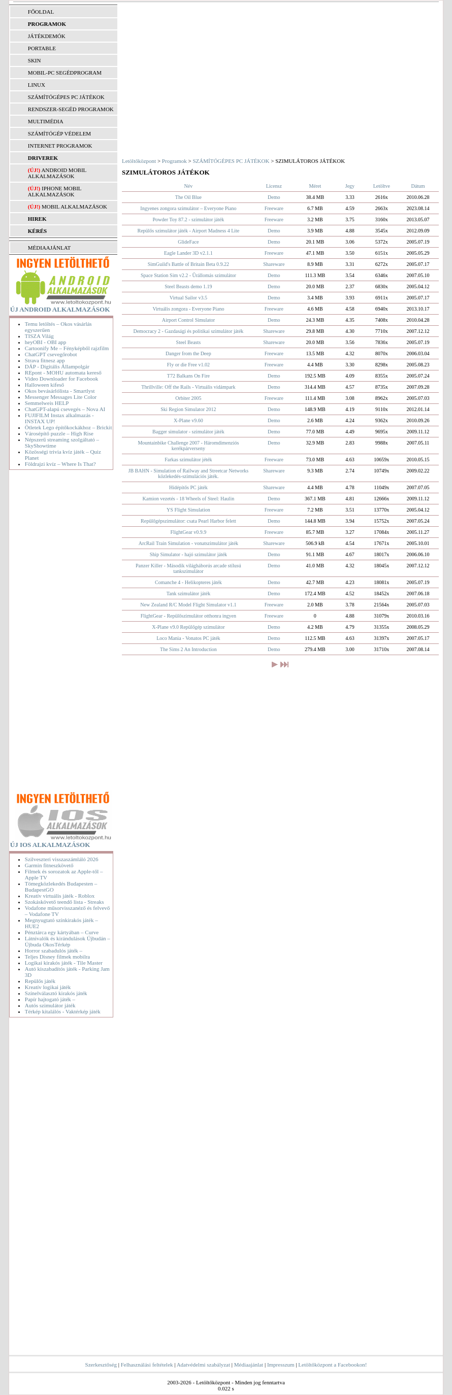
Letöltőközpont (139, 161)
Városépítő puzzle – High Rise (59, 433)
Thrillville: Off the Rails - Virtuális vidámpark (188, 387)
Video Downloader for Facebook (61, 379)
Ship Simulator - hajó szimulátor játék (188, 554)
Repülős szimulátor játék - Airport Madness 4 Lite (188, 230)
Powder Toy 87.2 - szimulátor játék (188, 219)
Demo (274, 197)
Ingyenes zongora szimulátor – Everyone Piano (188, 208)
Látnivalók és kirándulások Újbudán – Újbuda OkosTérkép (67, 941)
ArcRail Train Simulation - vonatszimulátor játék (188, 543)
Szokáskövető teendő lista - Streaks (64, 902)
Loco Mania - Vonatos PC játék (188, 638)
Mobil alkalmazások (74, 206)
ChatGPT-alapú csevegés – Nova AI (65, 409)
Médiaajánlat (248, 1365)
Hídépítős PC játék (188, 487)
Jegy (349, 186)
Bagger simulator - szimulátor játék (188, 431)
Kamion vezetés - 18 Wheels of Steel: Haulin (189, 498)
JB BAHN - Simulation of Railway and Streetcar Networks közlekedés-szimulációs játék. (188, 473)
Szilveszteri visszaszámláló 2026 (62, 859)
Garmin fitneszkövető (49, 865)
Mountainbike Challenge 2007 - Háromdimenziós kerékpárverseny (188, 445)
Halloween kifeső (44, 385)
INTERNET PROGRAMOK (60, 146)
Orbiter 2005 (188, 398)
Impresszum (281, 1365)
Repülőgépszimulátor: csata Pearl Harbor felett (188, 521)
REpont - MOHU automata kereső (63, 372)
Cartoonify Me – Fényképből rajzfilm (67, 348)
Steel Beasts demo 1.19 (188, 286)
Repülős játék (40, 981)
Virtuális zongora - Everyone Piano (188, 309)
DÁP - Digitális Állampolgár (57, 366)
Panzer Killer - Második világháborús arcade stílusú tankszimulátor (188, 568)
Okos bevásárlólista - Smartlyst (60, 391)
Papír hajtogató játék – (50, 999)
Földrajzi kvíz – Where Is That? (60, 464)
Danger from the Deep (188, 353)
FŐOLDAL (41, 12)
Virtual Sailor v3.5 (188, 297)
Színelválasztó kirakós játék (56, 993)
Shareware (273, 264)
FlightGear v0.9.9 (188, 532)
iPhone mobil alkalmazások (54, 191)
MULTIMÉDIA (45, 121)
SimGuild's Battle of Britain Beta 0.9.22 (188, 264)
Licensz (274, 186)
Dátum (418, 186)
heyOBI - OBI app (46, 342)
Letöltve (381, 186)
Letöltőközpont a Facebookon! (332, 1365)
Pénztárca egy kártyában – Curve (62, 932)
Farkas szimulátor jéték (188, 459)
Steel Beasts (188, 342)
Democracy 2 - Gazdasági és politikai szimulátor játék (188, 331)
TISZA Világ (39, 336)
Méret (315, 186)
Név (188, 186)
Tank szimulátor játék (189, 593)
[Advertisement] (63, 632)
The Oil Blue (188, 197)
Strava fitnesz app (45, 360)
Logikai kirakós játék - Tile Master (64, 963)
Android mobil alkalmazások (57, 173)
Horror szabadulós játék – (53, 950)
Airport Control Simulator (188, 320)
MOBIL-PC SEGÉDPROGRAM (65, 73)
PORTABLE (42, 48)
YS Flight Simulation (188, 510)
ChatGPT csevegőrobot (51, 354)
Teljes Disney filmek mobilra (57, 957)
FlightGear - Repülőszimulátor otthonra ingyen (188, 616)
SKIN (34, 60)
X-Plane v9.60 (188, 420)
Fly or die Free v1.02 (188, 364)
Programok (174, 161)
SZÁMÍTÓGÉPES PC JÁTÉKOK (66, 97)
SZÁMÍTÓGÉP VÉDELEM (59, 133)
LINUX (36, 85)
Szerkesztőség (101, 1365)
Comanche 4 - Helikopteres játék (188, 582)
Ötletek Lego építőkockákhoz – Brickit (68, 427)
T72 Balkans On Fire (188, 376)
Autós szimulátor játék (50, 1005)
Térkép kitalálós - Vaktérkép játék (63, 1011)
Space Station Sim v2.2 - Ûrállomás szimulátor (188, 275)
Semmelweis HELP (47, 403)
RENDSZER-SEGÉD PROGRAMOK (71, 109)
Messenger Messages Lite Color (60, 397)
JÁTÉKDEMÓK (47, 36)
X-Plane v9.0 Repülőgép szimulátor (188, 627)
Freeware (274, 208)
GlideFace (188, 242)
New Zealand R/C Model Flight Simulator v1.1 (188, 604)
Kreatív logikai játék (48, 987)
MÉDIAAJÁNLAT (49, 248)
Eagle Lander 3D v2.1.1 (188, 253)
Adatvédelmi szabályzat (203, 1365)
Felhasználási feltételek (147, 1365)
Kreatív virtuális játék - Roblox (59, 896)
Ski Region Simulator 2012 (188, 409)
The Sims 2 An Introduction (188, 649)
